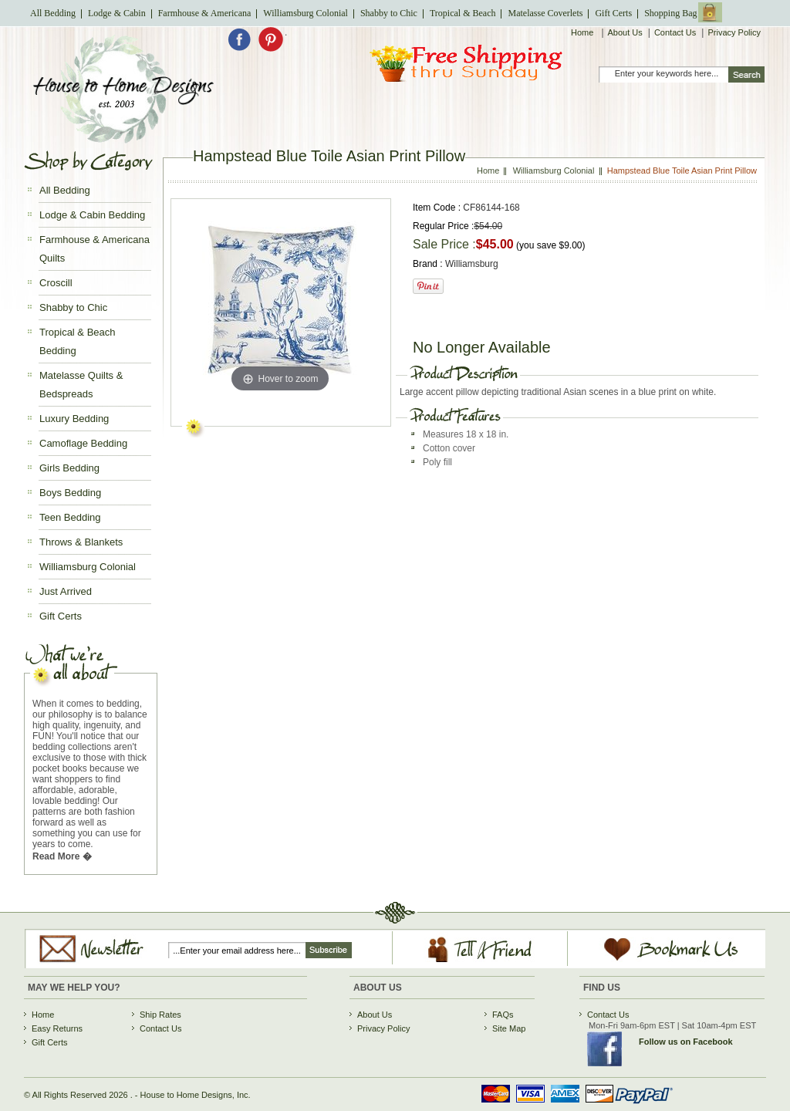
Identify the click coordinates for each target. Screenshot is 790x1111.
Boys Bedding (70, 492)
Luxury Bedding (74, 418)
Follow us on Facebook (686, 1041)
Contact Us (675, 32)
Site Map (508, 1028)
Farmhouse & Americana (205, 13)
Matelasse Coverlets (545, 13)
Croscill (56, 283)
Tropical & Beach (463, 13)
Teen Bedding (70, 517)
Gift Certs (613, 13)
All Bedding (53, 13)
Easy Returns (57, 1028)
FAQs (503, 1014)
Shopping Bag (670, 13)
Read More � (62, 856)
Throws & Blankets (81, 542)
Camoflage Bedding (83, 443)
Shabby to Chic (388, 13)
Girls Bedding (69, 468)
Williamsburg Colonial (305, 13)
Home (583, 32)
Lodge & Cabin (117, 13)
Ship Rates (160, 1014)
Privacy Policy (733, 32)
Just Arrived (65, 591)
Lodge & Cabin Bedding (92, 215)
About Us (625, 32)
